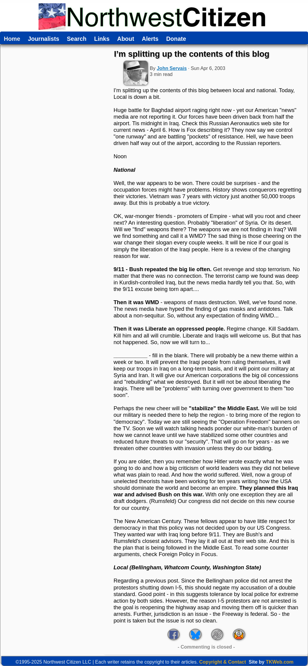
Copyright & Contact (222, 661)
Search (76, 39)
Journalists (43, 39)
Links (101, 39)
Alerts (150, 39)
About (125, 39)
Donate (176, 39)
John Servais (172, 68)
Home (12, 39)
